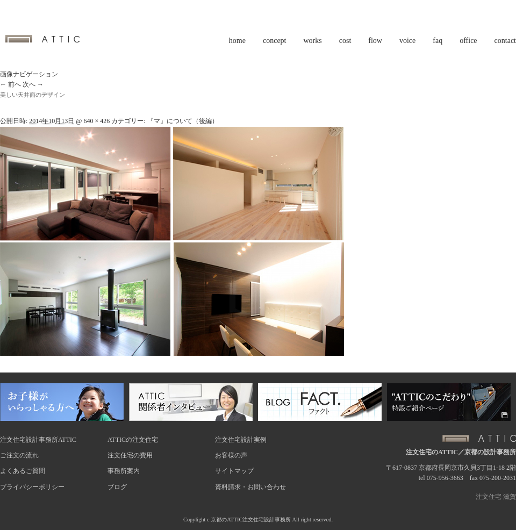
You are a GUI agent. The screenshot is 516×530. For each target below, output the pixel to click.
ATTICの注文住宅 (133, 439)
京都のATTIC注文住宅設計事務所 (251, 519)
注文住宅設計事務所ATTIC (38, 439)
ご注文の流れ (19, 455)
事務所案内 (124, 471)
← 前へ (10, 84)
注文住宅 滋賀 (496, 496)
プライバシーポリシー (32, 487)
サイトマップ (234, 471)
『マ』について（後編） (182, 121)
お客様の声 (231, 455)
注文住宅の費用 (130, 455)
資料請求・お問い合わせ (250, 487)
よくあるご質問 (22, 471)
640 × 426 (96, 121)
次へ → (33, 84)
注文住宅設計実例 (241, 439)
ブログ (117, 487)
